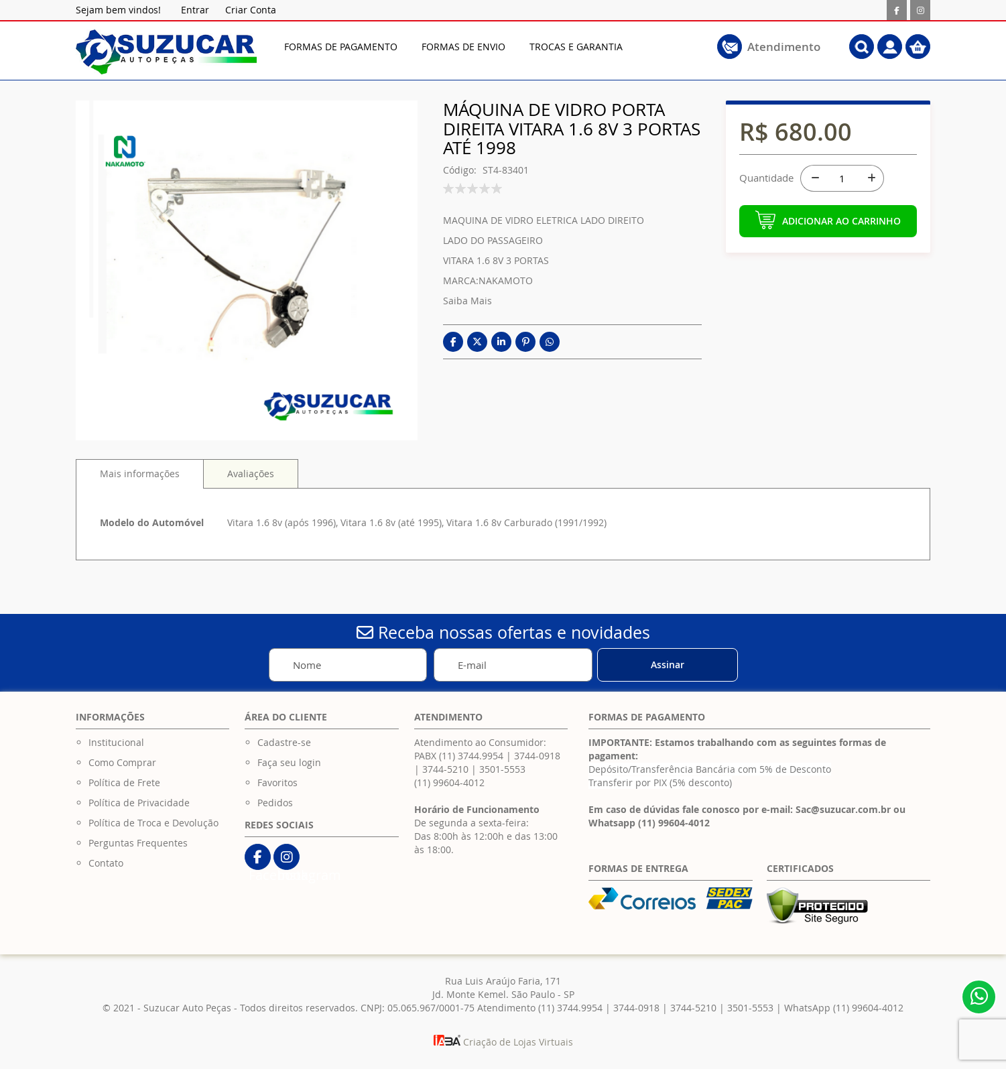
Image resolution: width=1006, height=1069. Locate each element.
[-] (813, 178)
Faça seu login (289, 762)
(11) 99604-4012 (449, 782)
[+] (870, 178)
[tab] (140, 474)
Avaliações (250, 473)
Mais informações (140, 473)
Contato (105, 863)
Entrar (195, 9)
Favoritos (277, 782)
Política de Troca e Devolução (153, 822)
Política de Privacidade (139, 802)
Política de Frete (124, 782)
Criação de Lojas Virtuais (503, 1041)
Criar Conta (250, 9)
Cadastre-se (284, 742)
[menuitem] (340, 46)
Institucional (116, 742)
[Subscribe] (667, 665)
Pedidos (275, 802)
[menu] (478, 46)
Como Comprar (122, 762)
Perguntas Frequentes (138, 842)
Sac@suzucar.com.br (843, 809)
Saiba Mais (467, 300)
